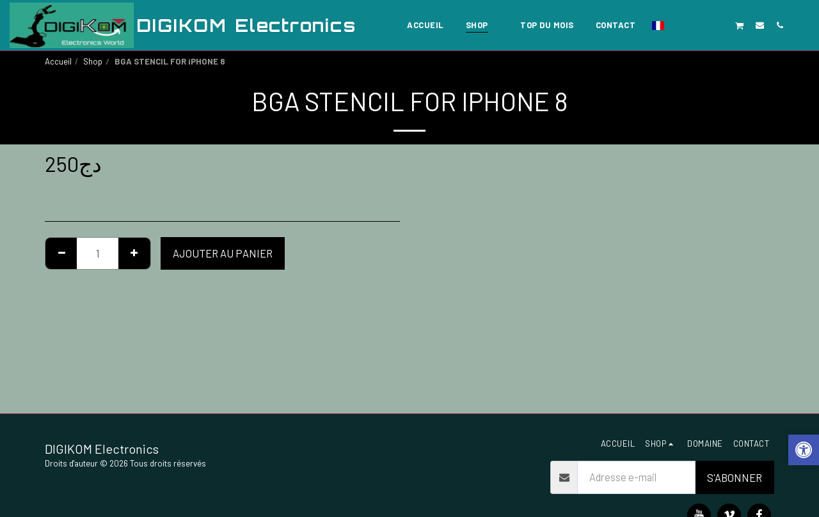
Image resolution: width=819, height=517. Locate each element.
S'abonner (734, 477)
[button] (680, 24)
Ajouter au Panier (223, 253)
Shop (92, 61)
